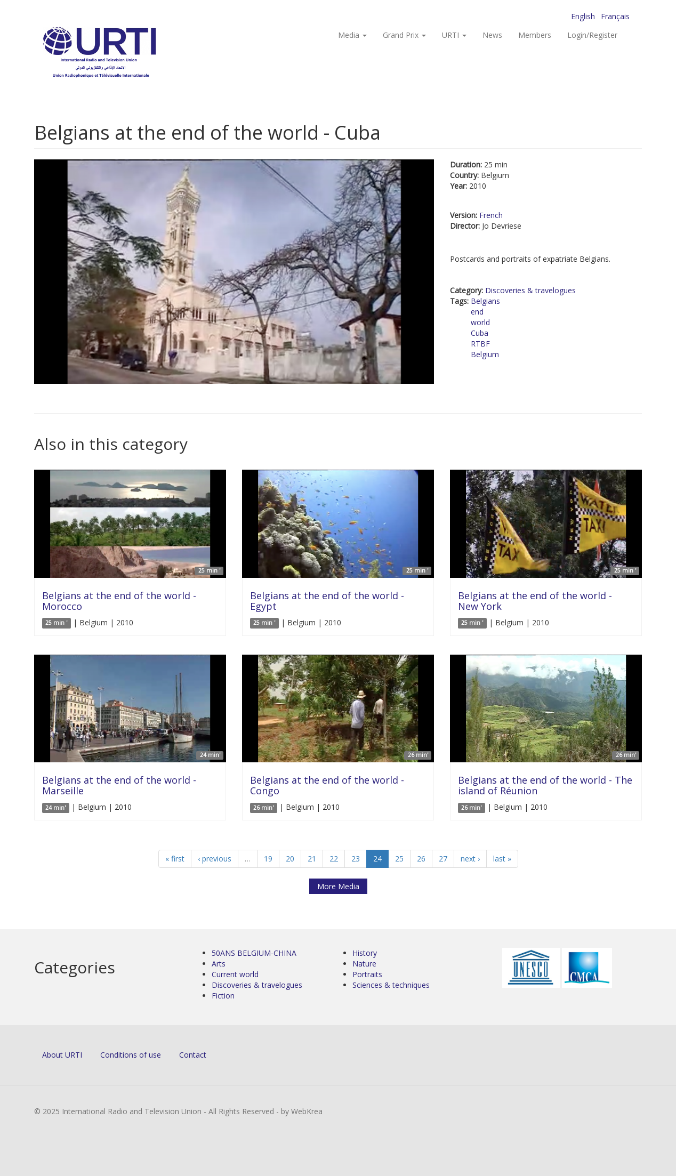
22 (333, 858)
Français (615, 16)
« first (174, 858)
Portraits (367, 974)
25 (399, 858)
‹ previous (214, 858)
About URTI (62, 1055)
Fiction (223, 995)
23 (355, 858)
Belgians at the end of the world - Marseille (119, 785)
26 (421, 858)
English (583, 16)
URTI (454, 35)
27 (443, 858)
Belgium (485, 354)
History (364, 953)
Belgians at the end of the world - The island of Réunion (545, 785)
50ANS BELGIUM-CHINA (254, 953)
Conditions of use (130, 1055)
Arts (219, 963)
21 (312, 858)
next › (470, 858)
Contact (192, 1055)
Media (352, 35)
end (477, 312)
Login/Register (592, 35)
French (491, 215)
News (492, 35)
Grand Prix (404, 35)
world (480, 322)
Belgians (485, 301)
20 (290, 858)
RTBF (480, 344)
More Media (338, 886)
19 (268, 858)
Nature (364, 963)
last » (502, 858)
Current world (235, 974)
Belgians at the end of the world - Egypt (327, 601)
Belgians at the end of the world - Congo (327, 785)
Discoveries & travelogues (530, 290)
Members (534, 35)
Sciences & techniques (391, 985)
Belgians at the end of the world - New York (535, 601)
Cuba (479, 333)
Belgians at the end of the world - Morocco (119, 601)
